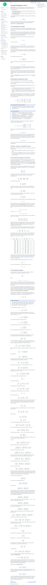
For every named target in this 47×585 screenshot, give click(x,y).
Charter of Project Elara (4, 53)
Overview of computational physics (4, 38)
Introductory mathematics (4, 15)
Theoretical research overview (3, 48)
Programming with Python (4, 17)
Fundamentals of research (4, 33)
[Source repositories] (31, 2)
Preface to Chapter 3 (3, 36)
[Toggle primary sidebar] (10, 2)
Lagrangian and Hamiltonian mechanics (4, 22)
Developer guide (3, 39)
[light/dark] (35, 2)
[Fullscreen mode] (34, 2)
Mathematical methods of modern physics (4, 26)
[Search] (5, 8)
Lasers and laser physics (4, 29)
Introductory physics (3, 16)
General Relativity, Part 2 (5, 44)
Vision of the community (4, 54)
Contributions (2, 57)
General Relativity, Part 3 (5, 45)
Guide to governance (3, 52)
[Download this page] (32, 2)
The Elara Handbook (3, 9)
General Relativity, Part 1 (5, 43)
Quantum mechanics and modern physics (4, 28)
